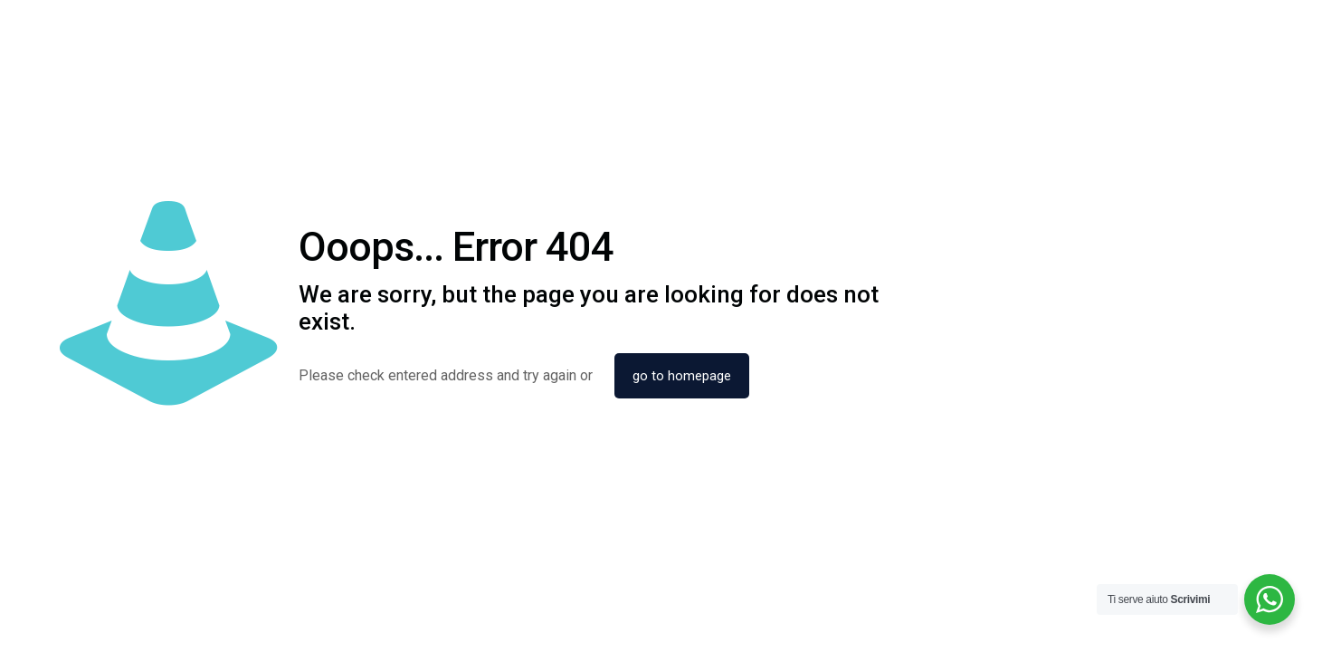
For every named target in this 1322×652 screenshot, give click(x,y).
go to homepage (681, 376)
